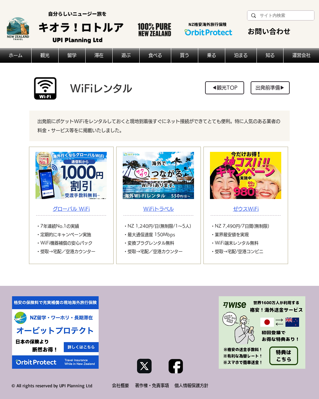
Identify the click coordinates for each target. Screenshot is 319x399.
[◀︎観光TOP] (224, 87)
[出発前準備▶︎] (270, 87)
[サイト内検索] (280, 15)
